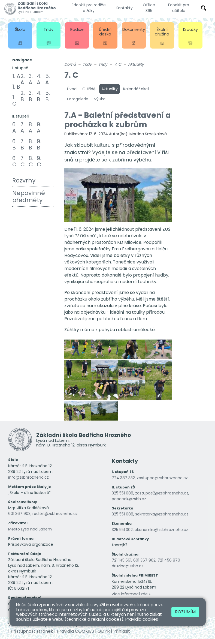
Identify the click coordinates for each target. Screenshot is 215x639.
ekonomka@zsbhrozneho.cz (161, 529)
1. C (14, 100)
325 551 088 (122, 493)
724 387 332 (123, 478)
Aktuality (136, 64)
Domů (70, 64)
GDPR (104, 631)
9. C (39, 161)
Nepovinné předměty (28, 196)
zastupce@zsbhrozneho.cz (162, 478)
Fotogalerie (77, 99)
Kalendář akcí (136, 89)
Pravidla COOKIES (75, 631)
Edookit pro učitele (178, 7)
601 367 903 (19, 513)
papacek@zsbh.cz (129, 499)
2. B (22, 96)
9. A (39, 127)
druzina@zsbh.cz (127, 566)
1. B (16, 87)
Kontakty (124, 8)
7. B (22, 144)
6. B (14, 144)
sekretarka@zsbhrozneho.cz (161, 514)
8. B (31, 144)
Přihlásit (121, 631)
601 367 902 (144, 560)
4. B (39, 96)
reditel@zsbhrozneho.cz (55, 513)
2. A (22, 79)
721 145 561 (121, 560)
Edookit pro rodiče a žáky (89, 7)
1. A (16, 76)
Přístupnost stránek (32, 631)
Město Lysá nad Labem (30, 529)
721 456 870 (169, 560)
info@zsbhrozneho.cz (28, 477)
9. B (39, 144)
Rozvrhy (23, 180)
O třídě (89, 89)
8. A (31, 127)
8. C (31, 161)
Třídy (87, 64)
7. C (22, 161)
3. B (31, 96)
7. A (22, 127)
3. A (31, 79)
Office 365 (149, 7)
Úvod (72, 89)
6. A (14, 127)
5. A (47, 79)
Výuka (99, 99)
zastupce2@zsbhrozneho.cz (161, 493)
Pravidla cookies (141, 619)
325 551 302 (122, 529)
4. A (39, 79)
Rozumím (185, 612)
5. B (47, 96)
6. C (14, 161)
